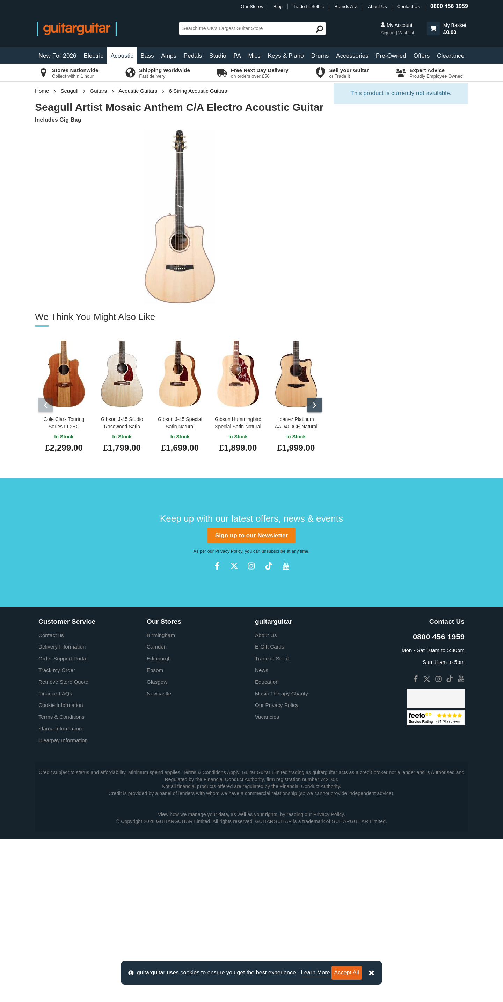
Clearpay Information (63, 903)
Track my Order (56, 833)
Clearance (450, 55)
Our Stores (252, 6)
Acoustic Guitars (138, 91)
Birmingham (161, 798)
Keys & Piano (286, 55)
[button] (433, 28)
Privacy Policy (228, 714)
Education (267, 845)
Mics (254, 55)
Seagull (70, 91)
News (261, 833)
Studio (217, 55)
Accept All (346, 972)
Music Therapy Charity (281, 857)
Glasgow (157, 845)
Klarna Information (60, 892)
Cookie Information (60, 868)
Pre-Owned (391, 55)
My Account (396, 25)
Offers (422, 55)
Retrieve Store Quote (63, 845)
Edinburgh (159, 821)
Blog (278, 6)
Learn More (315, 972)
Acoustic (122, 55)
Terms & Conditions (61, 880)
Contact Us (408, 6)
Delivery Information (62, 810)
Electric (94, 55)
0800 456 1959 (449, 6)
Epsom (155, 833)
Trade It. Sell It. (308, 6)
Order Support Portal (62, 821)
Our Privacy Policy (276, 868)
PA (237, 55)
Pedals (193, 55)
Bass (147, 55)
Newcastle (159, 857)
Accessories (352, 55)
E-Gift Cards (269, 810)
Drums (320, 55)
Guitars (98, 91)
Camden (157, 810)
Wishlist (406, 32)
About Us (377, 6)
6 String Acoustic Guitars (198, 91)
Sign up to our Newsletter (251, 698)
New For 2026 (57, 55)
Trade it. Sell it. (272, 821)
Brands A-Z (346, 6)
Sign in (388, 32)
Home (42, 91)
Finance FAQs (55, 857)
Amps (168, 55)
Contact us (51, 798)
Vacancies (267, 880)
